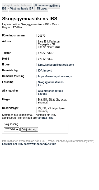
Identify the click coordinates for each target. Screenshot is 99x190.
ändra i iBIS (45, 117)
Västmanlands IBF (21, 8)
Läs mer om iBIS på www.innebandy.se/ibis (29, 143)
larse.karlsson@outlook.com (56, 64)
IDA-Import (45, 70)
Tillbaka (41, 8)
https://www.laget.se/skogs (55, 76)
